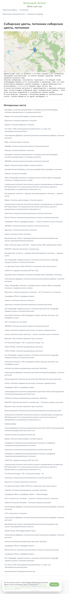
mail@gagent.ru (42, 96)
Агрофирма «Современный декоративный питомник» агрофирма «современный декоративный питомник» (30, 444)
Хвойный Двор (10, 424)
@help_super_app (34, 6)
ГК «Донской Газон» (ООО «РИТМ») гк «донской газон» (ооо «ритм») (31, 266)
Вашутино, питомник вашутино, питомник (21, 120)
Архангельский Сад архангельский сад (20, 435)
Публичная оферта (9, 10)
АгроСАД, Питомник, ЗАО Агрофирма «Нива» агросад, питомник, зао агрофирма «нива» (31, 316)
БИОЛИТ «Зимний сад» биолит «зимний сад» (22, 249)
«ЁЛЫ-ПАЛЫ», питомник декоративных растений (24, 347)
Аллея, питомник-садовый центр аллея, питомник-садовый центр (30, 330)
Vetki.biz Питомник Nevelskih (16, 173)
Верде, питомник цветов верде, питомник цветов (24, 116)
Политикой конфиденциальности (22, 587)
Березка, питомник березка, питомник (19, 125)
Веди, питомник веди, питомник (17, 142)
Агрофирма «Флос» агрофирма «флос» (20, 222)
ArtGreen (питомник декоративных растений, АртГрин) (26, 368)
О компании (23, 10)
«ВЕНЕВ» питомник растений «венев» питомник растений (27, 146)
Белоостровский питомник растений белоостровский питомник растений (33, 379)
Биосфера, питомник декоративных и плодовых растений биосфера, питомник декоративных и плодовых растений (31, 111)
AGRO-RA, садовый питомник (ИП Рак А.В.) (21, 270)
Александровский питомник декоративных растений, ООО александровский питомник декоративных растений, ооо (34, 392)
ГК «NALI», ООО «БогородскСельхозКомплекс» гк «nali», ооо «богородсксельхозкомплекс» (28, 130)
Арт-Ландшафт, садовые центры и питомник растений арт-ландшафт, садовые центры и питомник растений (32, 261)
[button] (34, 50)
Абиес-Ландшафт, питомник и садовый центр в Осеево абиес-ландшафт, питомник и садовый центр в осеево (33, 179)
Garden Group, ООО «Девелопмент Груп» (46, 245)
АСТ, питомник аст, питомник (49, 292)
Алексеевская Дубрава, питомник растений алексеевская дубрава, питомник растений (34, 136)
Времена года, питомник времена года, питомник (24, 338)
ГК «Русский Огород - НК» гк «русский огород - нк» (24, 343)
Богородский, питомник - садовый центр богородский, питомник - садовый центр (34, 194)
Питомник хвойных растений (52, 402)
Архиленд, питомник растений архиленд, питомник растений (28, 213)
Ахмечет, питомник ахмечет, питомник (19, 300)
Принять (54, 584)
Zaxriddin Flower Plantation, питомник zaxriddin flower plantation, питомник (33, 169)
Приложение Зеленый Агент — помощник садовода (22, 14)
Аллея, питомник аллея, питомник (49, 222)
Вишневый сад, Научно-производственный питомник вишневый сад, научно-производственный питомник (31, 239)
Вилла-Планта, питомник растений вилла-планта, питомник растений (32, 217)
